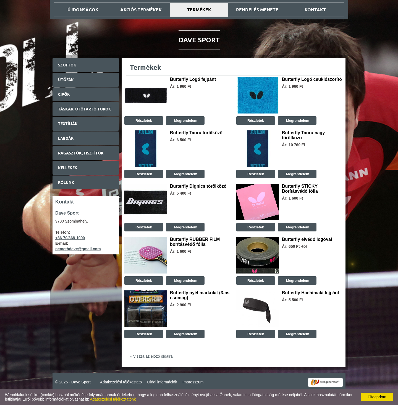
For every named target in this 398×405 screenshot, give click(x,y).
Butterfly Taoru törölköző (196, 132)
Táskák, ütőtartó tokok (84, 109)
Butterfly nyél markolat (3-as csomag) (199, 295)
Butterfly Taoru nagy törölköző (303, 135)
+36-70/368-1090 (70, 238)
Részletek (143, 120)
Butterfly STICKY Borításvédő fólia (300, 189)
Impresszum (192, 382)
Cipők (64, 94)
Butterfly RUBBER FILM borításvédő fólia (195, 242)
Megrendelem (185, 120)
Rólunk (66, 182)
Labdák (66, 138)
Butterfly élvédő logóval (307, 239)
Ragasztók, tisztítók (81, 153)
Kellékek (67, 168)
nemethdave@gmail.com (78, 249)
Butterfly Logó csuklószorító (312, 79)
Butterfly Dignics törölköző (198, 186)
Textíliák (68, 124)
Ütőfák (66, 80)
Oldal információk (162, 382)
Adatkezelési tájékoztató (121, 382)
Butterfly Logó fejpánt (193, 79)
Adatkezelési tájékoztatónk (113, 399)
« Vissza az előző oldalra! (152, 356)
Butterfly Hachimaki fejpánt (310, 292)
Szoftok (67, 65)
